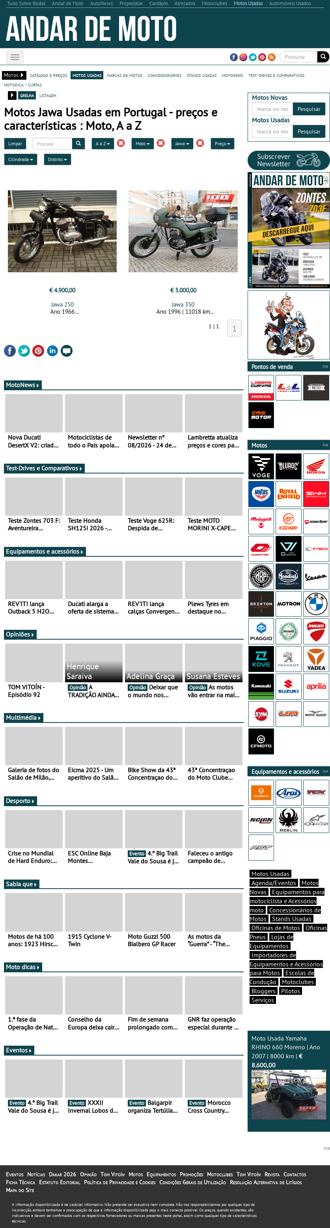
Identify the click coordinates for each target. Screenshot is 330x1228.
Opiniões (20, 634)
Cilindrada (20, 159)
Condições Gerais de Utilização (192, 1182)
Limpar (15, 143)
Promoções (191, 1174)
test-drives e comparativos (276, 75)
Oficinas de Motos (276, 928)
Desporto (20, 801)
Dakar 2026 (62, 1174)
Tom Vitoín (113, 1174)
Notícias (36, 1174)
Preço (222, 143)
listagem (47, 95)
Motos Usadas (270, 874)
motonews (232, 75)
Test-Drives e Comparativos (44, 468)
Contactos (294, 1174)
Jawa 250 (62, 304)
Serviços (263, 1000)
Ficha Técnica (20, 1182)
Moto (143, 143)
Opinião (88, 1174)
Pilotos (290, 991)
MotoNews (23, 385)
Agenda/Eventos (274, 883)
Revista (272, 1174)
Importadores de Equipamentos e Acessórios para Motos (286, 964)
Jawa (182, 143)
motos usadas (87, 75)
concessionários (164, 75)
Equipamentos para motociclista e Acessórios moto (287, 901)
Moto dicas (23, 967)
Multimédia (23, 717)
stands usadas (201, 75)
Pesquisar (309, 108)
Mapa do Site (20, 1190)
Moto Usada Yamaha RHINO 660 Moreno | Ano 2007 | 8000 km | (289, 1077)
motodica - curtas (22, 84)
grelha (27, 95)
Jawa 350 (183, 304)
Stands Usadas (291, 919)
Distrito (57, 159)
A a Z (103, 143)
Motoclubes (298, 982)
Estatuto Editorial (59, 1182)
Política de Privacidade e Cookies (119, 1182)
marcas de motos (124, 75)
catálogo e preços (48, 75)
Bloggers (264, 991)
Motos (136, 1174)
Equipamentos (161, 1174)
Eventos (19, 1050)
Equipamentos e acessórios (45, 551)
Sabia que (21, 884)
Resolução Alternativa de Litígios (266, 1182)
